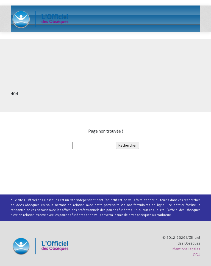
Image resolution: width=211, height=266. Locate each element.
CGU (196, 255)
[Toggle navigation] (192, 18)
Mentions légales (186, 249)
